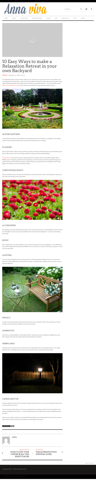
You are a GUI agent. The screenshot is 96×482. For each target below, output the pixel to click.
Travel (83, 18)
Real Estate (65, 18)
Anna (4, 75)
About (14, 18)
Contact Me (24, 18)
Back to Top (88, 463)
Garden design (6, 158)
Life (56, 18)
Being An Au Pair (37, 18)
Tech (74, 18)
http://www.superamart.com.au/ (10, 85)
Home (6, 18)
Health (48, 18)
